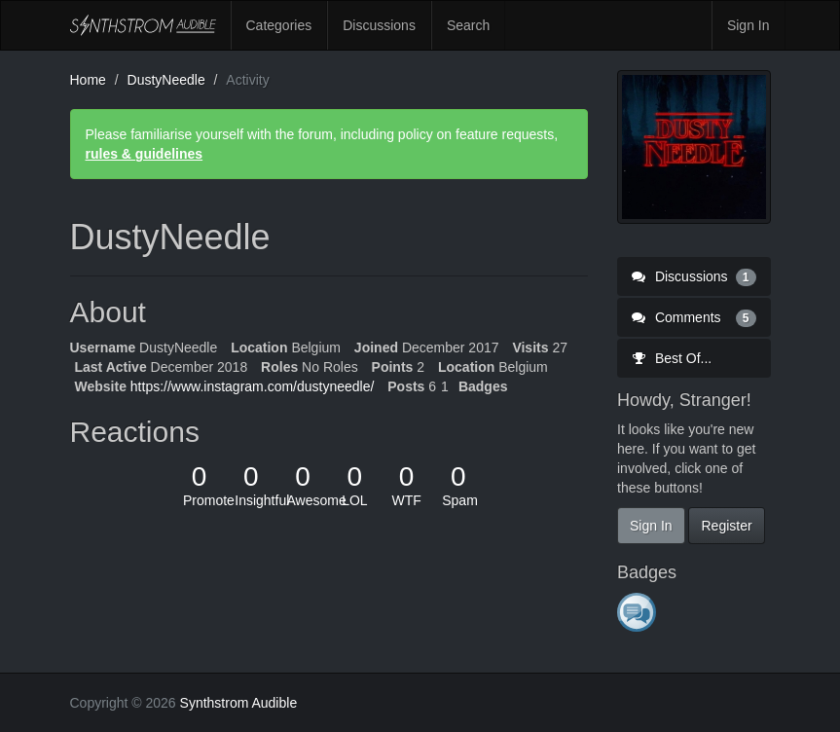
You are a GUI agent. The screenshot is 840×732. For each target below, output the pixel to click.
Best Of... (672, 358)
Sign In (748, 25)
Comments (694, 317)
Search (468, 25)
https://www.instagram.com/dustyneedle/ (252, 386)
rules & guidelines (144, 154)
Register (726, 525)
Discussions (379, 25)
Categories (279, 25)
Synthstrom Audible (143, 25)
